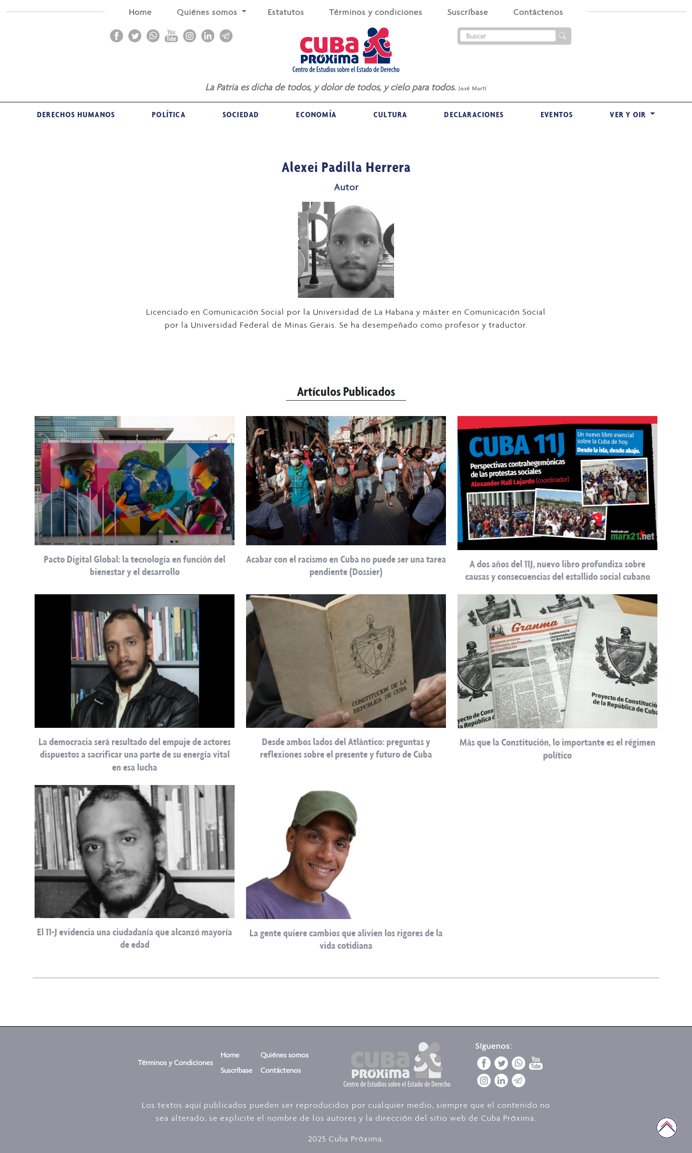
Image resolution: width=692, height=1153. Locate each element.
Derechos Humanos (76, 114)
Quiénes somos (284, 1054)
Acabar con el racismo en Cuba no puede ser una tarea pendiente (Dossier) (346, 565)
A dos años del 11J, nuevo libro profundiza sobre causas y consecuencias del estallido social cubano (557, 570)
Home (140, 12)
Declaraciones (474, 114)
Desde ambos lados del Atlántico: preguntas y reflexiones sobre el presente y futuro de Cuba (346, 748)
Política (168, 114)
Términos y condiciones (375, 12)
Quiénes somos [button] (208, 12)
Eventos (557, 114)
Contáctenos (538, 12)
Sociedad (241, 114)
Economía (316, 114)
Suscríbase (467, 12)
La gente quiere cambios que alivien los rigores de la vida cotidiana (346, 939)
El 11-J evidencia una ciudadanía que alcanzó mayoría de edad (134, 938)
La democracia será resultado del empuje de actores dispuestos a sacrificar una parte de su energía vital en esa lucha (134, 754)
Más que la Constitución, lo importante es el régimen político (557, 748)
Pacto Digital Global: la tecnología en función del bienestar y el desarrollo (134, 565)
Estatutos (286, 12)
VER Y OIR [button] (629, 114)
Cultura (390, 114)
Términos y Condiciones (175, 1062)
